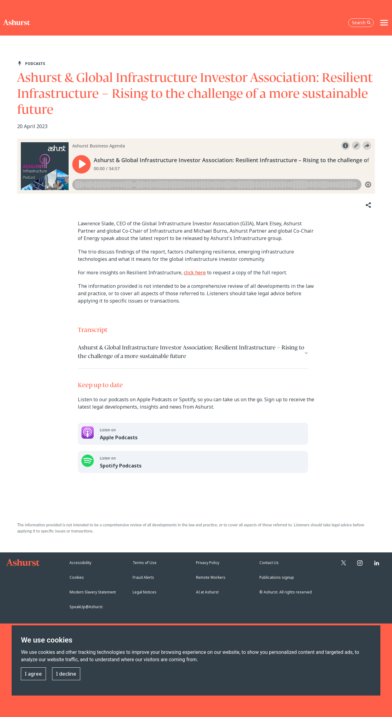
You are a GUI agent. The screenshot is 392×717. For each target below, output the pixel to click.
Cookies (77, 577)
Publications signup (276, 577)
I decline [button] (66, 673)
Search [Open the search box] (361, 22)
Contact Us (269, 562)
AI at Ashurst (207, 592)
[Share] (367, 205)
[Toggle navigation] (384, 23)
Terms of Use (144, 562)
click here (195, 272)
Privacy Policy (207, 562)
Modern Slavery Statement (93, 592)
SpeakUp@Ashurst (86, 606)
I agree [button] (33, 673)
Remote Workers (210, 577)
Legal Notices (144, 592)
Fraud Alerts (143, 577)
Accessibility (80, 562)
